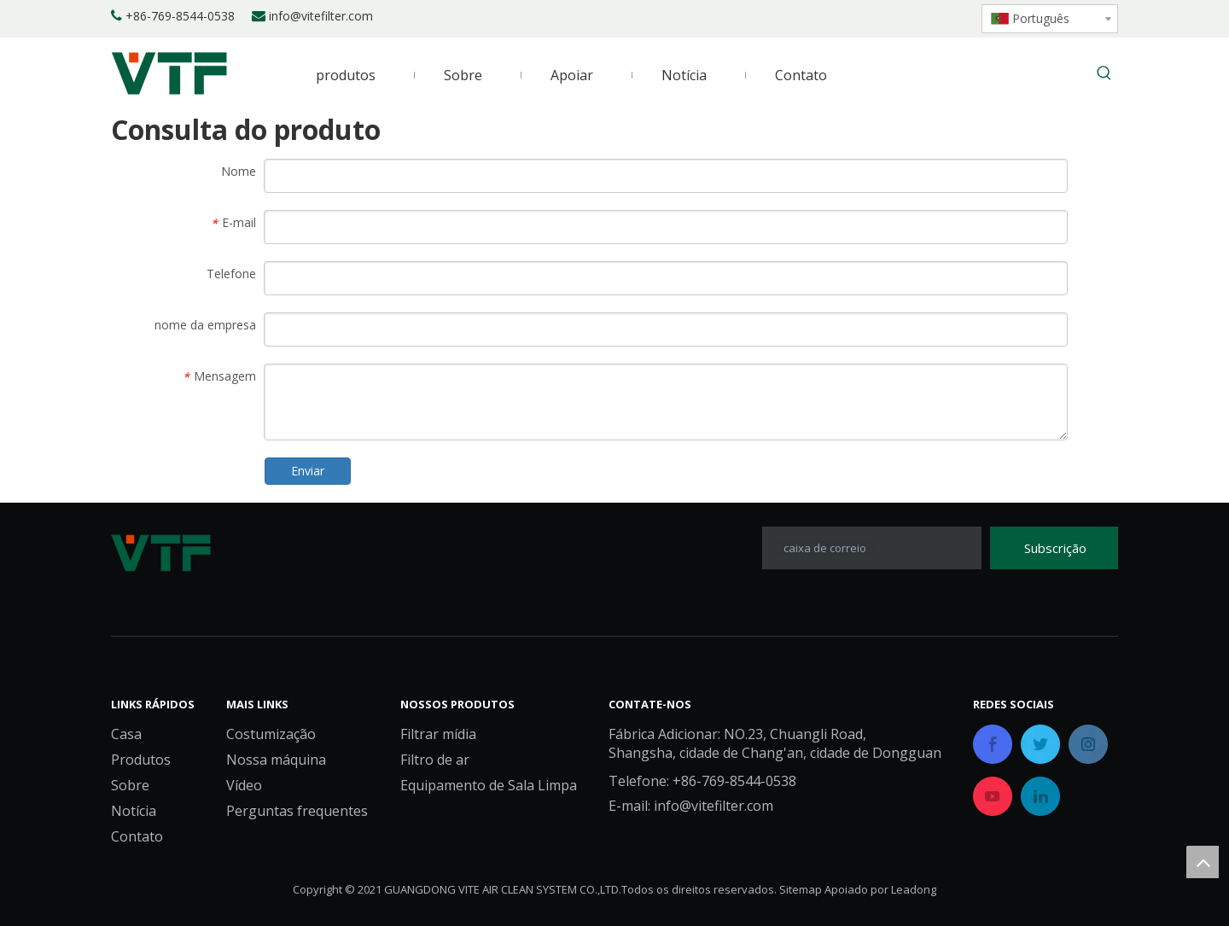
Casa (126, 734)
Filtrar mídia (438, 734)
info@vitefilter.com (321, 16)
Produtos (141, 759)
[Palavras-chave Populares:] (1104, 74)
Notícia (133, 810)
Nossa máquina (276, 759)
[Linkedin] (874, 17)
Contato (137, 836)
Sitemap (800, 889)
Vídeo (244, 785)
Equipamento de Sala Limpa (488, 785)
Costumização (271, 734)
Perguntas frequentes (297, 810)
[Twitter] (903, 17)
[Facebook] (845, 17)
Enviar (307, 471)
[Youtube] (932, 17)
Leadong (913, 889)
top (1202, 862)
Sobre (130, 785)
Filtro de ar (434, 759)
